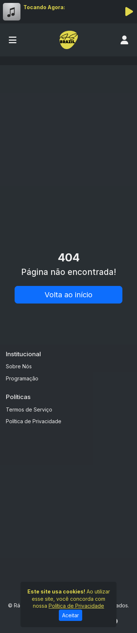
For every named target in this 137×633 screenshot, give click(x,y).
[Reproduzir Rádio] (129, 12)
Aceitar (70, 615)
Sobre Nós (19, 366)
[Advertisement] (68, 143)
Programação (22, 378)
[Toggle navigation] (12, 40)
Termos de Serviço (29, 409)
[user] (124, 40)
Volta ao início (68, 294)
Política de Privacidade (33, 421)
